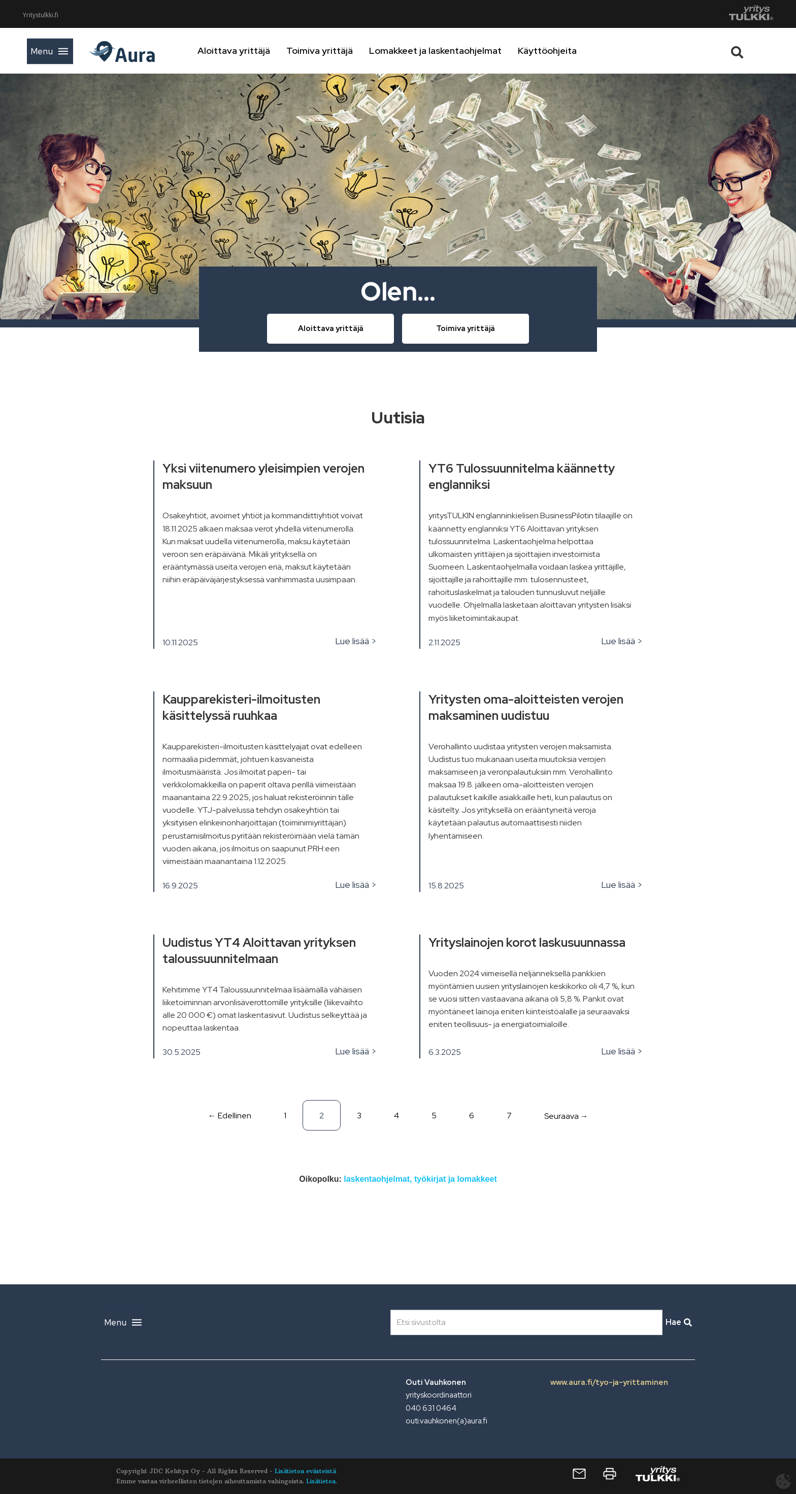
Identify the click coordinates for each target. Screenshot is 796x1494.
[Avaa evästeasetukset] (783, 1481)
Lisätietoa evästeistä (305, 1471)
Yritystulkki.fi (40, 15)
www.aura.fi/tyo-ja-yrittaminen (609, 1382)
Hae (679, 1322)
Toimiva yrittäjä (350, 50)
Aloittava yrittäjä (264, 50)
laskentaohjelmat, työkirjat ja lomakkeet (420, 1179)
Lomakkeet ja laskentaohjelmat (466, 50)
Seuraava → (566, 1116)
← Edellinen (229, 1115)
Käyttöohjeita (577, 50)
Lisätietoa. (321, 1481)
